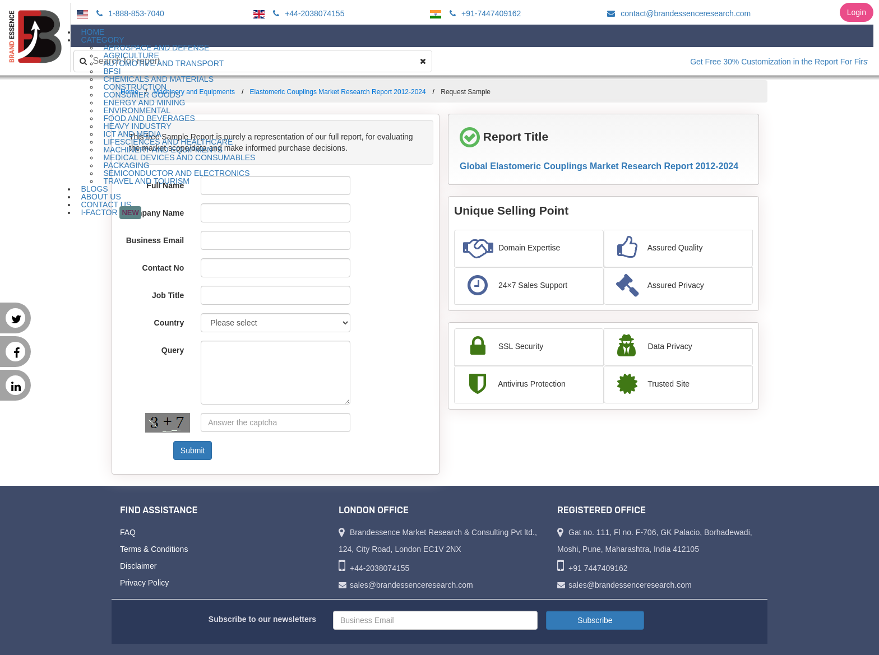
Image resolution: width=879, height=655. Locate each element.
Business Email (155, 240)
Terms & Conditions (154, 549)
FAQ (128, 532)
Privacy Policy (144, 582)
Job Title (168, 295)
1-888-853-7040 (128, 13)
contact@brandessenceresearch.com (677, 13)
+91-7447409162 (483, 13)
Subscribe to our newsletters (262, 619)
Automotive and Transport (163, 63)
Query (172, 350)
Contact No (163, 267)
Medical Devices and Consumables (179, 157)
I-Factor (111, 212)
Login (856, 12)
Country (169, 322)
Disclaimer (138, 565)
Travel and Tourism (146, 180)
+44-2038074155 (307, 13)
